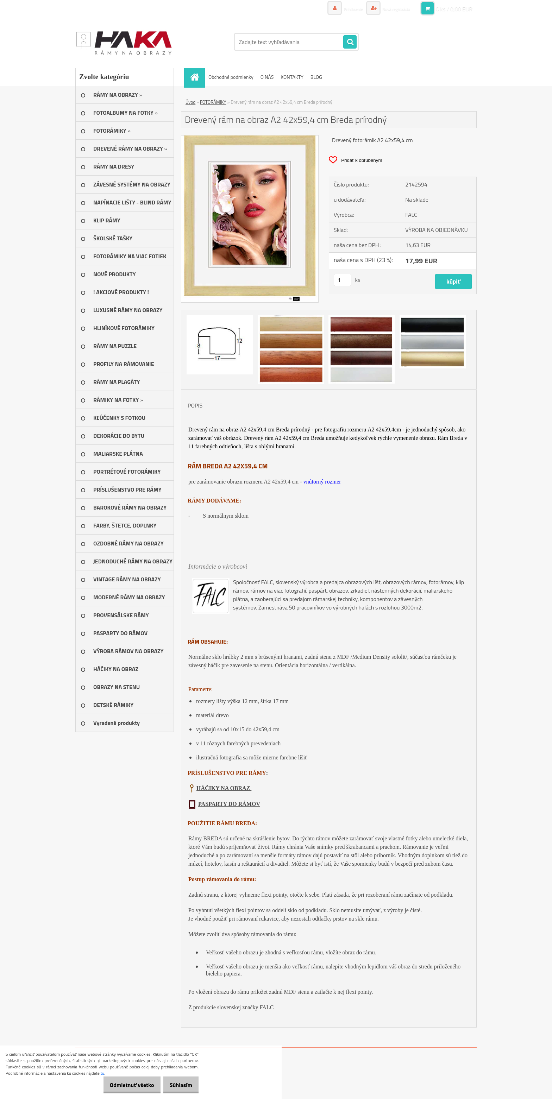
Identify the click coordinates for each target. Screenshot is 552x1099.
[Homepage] (197, 77)
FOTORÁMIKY (213, 102)
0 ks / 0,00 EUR (454, 9)
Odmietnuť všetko (124, 1085)
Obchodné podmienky (230, 77)
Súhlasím (178, 1085)
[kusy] (342, 280)
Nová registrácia (393, 8)
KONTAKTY (292, 77)
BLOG (316, 77)
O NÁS (267, 77)
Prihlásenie (345, 8)
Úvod (190, 102)
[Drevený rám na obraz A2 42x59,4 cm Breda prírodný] (249, 138)
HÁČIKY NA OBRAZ (223, 788)
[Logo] (123, 41)
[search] (350, 42)
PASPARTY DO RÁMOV (229, 804)
